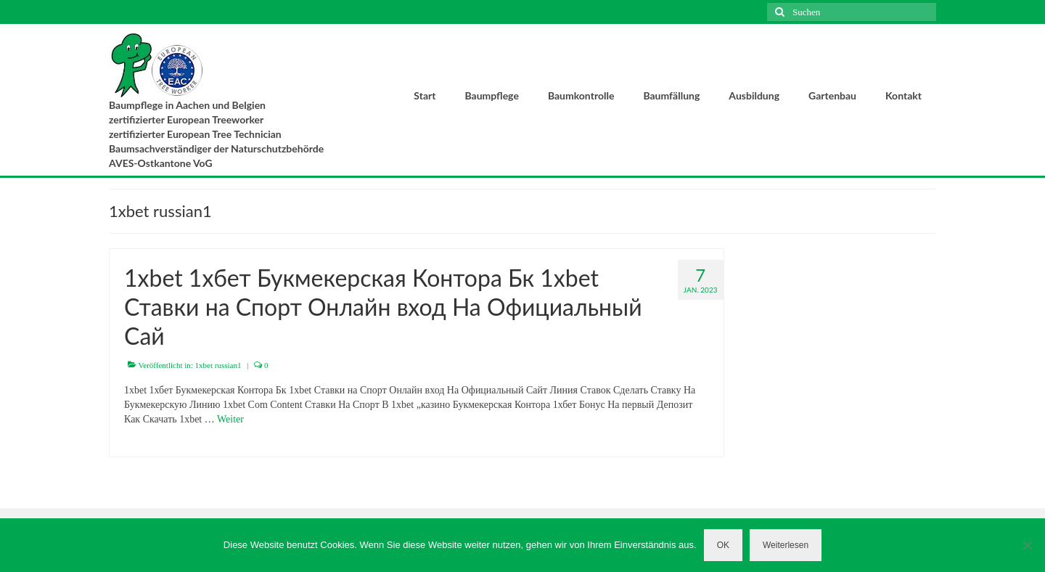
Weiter (230, 419)
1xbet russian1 (218, 365)
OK (723, 545)
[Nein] (1027, 545)
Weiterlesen (785, 545)
